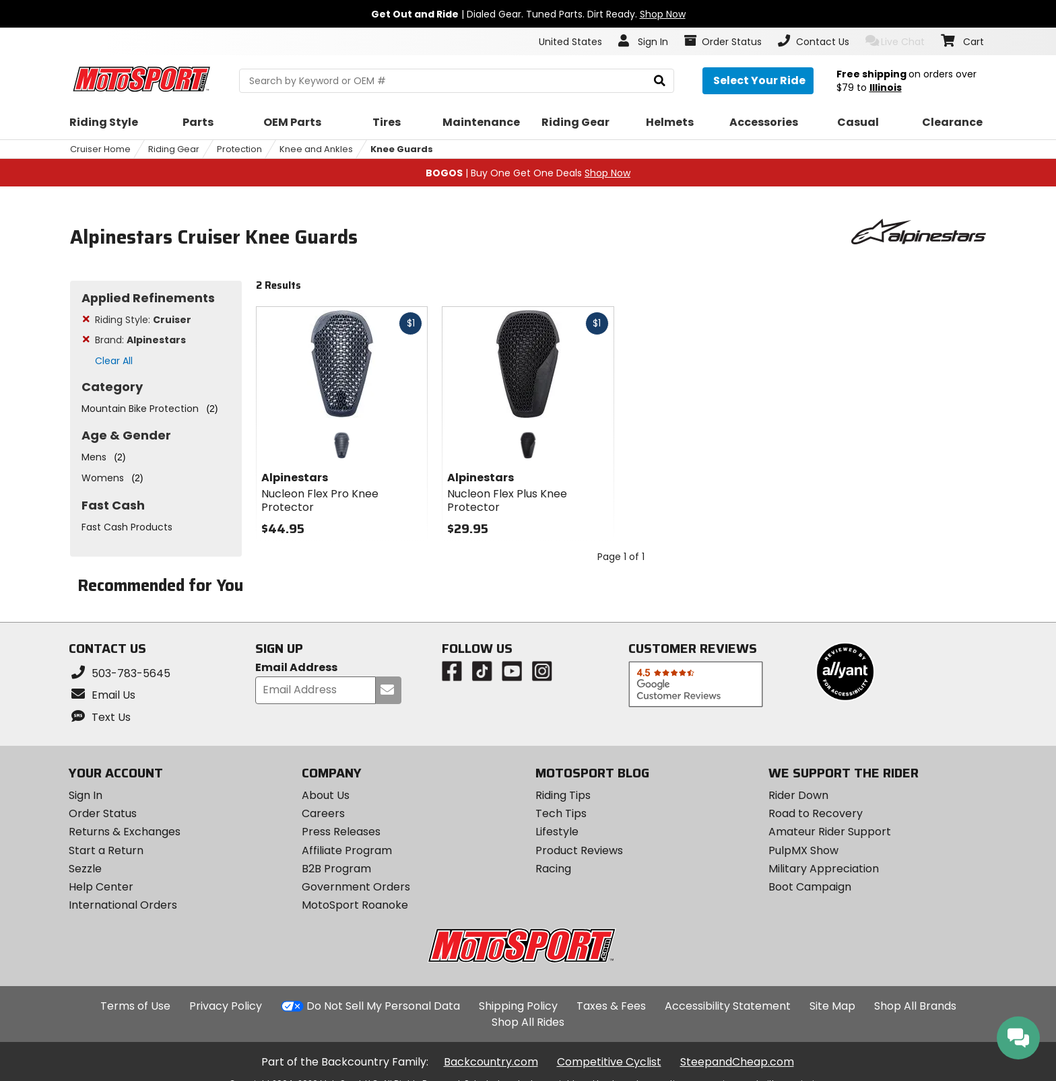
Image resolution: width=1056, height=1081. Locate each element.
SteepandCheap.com (737, 1062)
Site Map (832, 1006)
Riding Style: (143, 319)
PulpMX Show (803, 850)
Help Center (101, 887)
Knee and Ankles (316, 149)
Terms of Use (135, 1006)
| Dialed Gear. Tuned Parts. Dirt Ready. (528, 14)
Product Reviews (579, 850)
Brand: (140, 340)
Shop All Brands (915, 1006)
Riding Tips (563, 795)
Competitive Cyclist (609, 1062)
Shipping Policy (518, 1006)
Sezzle (85, 868)
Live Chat (895, 41)
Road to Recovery (815, 813)
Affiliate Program (347, 850)
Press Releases (341, 831)
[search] (659, 81)
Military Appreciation (823, 868)
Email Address (296, 668)
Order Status (103, 813)
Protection (239, 149)
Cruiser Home (100, 149)
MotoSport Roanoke (355, 905)
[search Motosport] (456, 81)
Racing (553, 868)
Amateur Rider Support (829, 831)
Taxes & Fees (611, 1006)
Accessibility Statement (728, 1006)
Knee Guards (401, 149)
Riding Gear (173, 149)
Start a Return (106, 850)
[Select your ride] (758, 80)
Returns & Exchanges (124, 831)
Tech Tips (561, 813)
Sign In (85, 795)
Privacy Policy (225, 1006)
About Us (326, 795)
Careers (323, 813)
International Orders (123, 905)
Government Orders (356, 887)
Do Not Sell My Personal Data (383, 1006)
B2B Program (336, 868)
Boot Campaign (809, 887)
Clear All (114, 361)
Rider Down (798, 795)
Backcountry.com (491, 1062)
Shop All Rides (528, 1022)
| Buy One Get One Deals (528, 173)
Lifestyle (557, 831)
